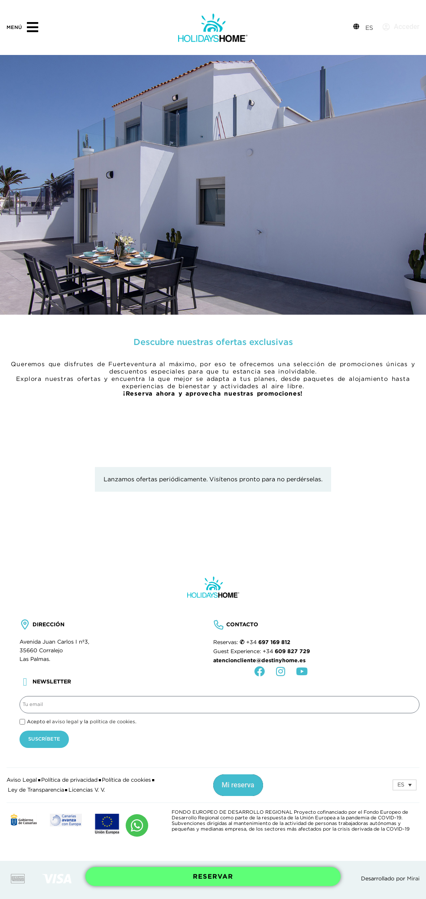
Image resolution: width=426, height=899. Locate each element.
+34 (268, 642)
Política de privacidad (69, 780)
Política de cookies (126, 780)
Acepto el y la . (82, 721)
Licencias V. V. (86, 790)
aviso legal (65, 721)
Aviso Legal (22, 780)
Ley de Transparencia (36, 790)
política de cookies (112, 721)
